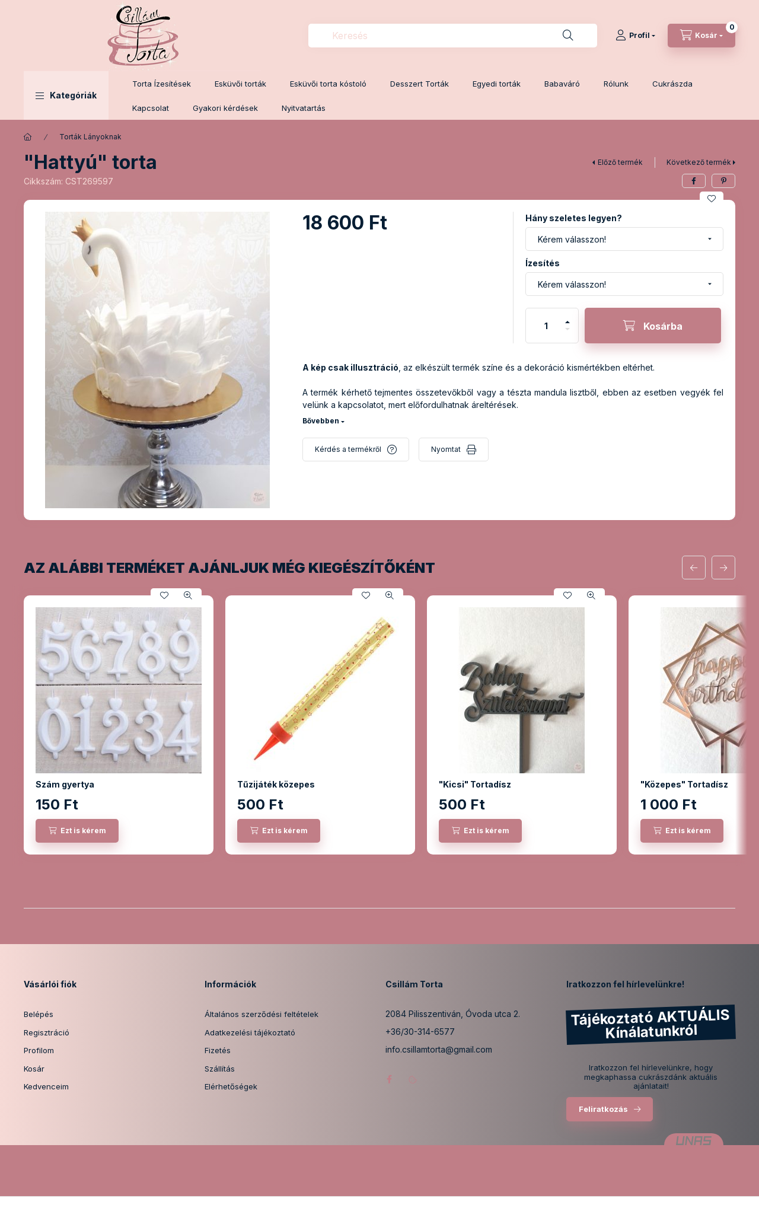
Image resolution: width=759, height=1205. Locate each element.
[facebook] (694, 181)
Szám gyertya (65, 784)
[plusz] (567, 317)
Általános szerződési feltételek (261, 1014)
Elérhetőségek (231, 1086)
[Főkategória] (28, 137)
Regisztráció (46, 1032)
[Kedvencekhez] (711, 199)
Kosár (34, 1068)
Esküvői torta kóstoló (328, 83)
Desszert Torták (419, 83)
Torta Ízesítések (161, 83)
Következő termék (698, 162)
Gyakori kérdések (225, 108)
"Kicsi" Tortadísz (475, 784)
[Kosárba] (653, 325)
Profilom (39, 1050)
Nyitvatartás (304, 108)
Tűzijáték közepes (276, 784)
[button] (66, 95)
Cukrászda (672, 83)
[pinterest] (723, 181)
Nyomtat (446, 449)
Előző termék (620, 162)
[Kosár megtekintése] (701, 35)
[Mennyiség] (546, 325)
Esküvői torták (240, 83)
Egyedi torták (497, 83)
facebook (389, 1079)
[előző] (694, 567)
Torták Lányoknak (90, 136)
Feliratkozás (603, 1109)
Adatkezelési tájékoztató (250, 1032)
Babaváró (562, 83)
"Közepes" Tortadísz (684, 784)
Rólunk (616, 83)
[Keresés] (568, 35)
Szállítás (220, 1068)
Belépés (38, 1014)
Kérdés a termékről (348, 449)
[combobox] (452, 35)
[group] (379, 725)
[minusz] (567, 334)
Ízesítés (542, 263)
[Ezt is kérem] (77, 831)
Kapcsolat (150, 108)
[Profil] (635, 35)
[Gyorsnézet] (188, 595)
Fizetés (218, 1050)
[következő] (723, 567)
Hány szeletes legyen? (573, 218)
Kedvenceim (46, 1086)
